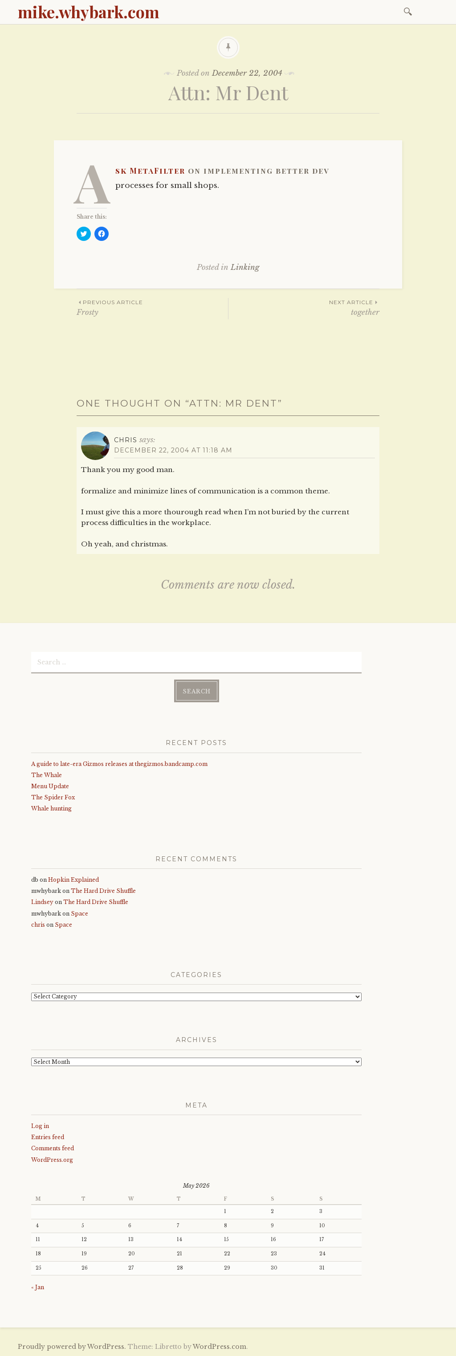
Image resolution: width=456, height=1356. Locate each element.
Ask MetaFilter (150, 170)
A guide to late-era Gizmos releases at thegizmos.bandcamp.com (119, 764)
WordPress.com (219, 1347)
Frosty (152, 307)
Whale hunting (51, 808)
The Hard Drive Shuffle (103, 891)
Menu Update (50, 786)
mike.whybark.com (88, 11)
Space (79, 913)
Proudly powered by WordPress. (72, 1347)
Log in (40, 1126)
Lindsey (42, 902)
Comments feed (52, 1148)
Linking (245, 267)
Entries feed (47, 1137)
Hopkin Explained (73, 879)
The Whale (46, 775)
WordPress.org (52, 1159)
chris (38, 924)
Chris (125, 440)
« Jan (37, 1287)
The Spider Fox (53, 797)
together (303, 307)
